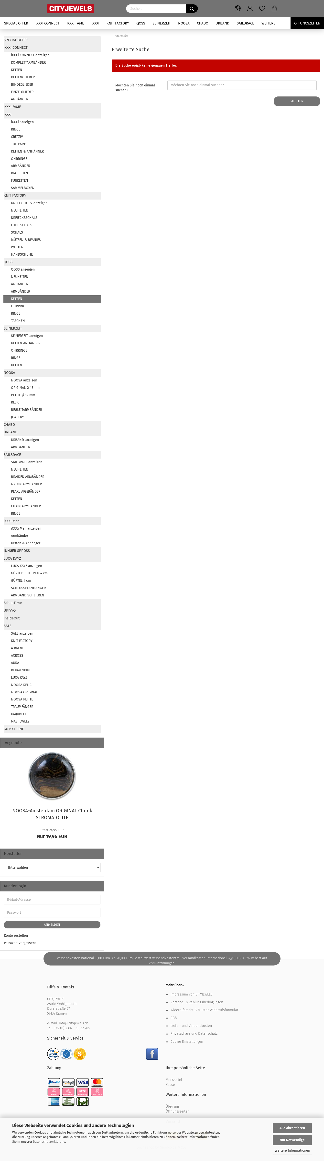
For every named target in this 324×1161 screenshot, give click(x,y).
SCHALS (17, 232)
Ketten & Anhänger (25, 543)
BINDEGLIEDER (22, 85)
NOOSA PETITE (22, 699)
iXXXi (95, 23)
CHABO (202, 23)
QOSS (140, 23)
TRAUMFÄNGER (22, 707)
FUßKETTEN (19, 180)
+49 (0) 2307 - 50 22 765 (72, 1028)
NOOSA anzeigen (24, 380)
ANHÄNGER (19, 99)
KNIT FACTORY (118, 23)
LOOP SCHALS (21, 225)
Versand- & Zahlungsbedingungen (197, 1002)
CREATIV (17, 137)
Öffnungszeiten (177, 1111)
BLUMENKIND (21, 670)
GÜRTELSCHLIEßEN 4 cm (29, 573)
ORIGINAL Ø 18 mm (25, 388)
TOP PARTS (19, 144)
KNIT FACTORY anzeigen (29, 203)
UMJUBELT (18, 714)
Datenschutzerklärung (49, 1141)
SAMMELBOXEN (22, 188)
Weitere (268, 23)
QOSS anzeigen (23, 269)
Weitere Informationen (292, 1151)
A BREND (17, 648)
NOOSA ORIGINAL (24, 692)
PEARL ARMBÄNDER (25, 491)
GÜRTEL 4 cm (21, 581)
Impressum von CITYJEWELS (192, 994)
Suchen (297, 101)
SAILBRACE (245, 23)
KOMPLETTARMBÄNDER (28, 62)
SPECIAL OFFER (16, 23)
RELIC (15, 402)
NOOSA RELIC (21, 685)
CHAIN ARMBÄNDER (26, 506)
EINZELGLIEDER (22, 92)
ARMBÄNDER (20, 166)
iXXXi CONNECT (47, 23)
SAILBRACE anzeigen (26, 462)
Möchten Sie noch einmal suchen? (135, 87)
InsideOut (12, 618)
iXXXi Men (12, 521)
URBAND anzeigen (25, 440)
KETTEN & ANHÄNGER (27, 151)
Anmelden (52, 924)
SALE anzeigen (22, 633)
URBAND (222, 23)
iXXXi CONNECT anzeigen (30, 55)
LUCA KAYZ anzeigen (26, 566)
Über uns (173, 1106)
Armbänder (19, 536)
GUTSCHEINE (14, 729)
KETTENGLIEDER (23, 77)
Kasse (170, 1085)
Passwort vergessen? (20, 943)
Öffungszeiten (307, 23)
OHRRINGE (19, 159)
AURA (15, 663)
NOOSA (184, 23)
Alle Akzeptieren (292, 1128)
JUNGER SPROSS (17, 550)
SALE (7, 626)
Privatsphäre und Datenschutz (194, 1033)
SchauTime (13, 603)
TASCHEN (18, 321)
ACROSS (17, 655)
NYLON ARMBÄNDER (26, 484)
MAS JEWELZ (20, 721)
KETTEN (16, 70)
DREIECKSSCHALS (24, 218)
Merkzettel (174, 1080)
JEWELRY (17, 417)
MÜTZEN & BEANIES (26, 240)
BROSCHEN (19, 173)
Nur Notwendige (292, 1140)
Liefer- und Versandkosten (191, 1026)
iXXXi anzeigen (22, 122)
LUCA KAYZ (12, 558)
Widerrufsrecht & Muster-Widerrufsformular (204, 1010)
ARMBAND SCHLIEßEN (27, 595)
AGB (174, 1018)
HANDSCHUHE (22, 254)
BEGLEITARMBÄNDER (26, 410)
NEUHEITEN (19, 210)
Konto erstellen (16, 936)
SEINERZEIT (161, 23)
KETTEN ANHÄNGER (25, 343)
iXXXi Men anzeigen (26, 528)
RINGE (15, 129)
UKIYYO (10, 610)
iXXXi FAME (75, 23)
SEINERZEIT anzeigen (27, 336)
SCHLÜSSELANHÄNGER (28, 588)
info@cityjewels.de (74, 1023)
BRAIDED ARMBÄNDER (27, 477)
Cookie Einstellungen (187, 1042)
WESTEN (17, 247)
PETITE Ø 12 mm (23, 395)
